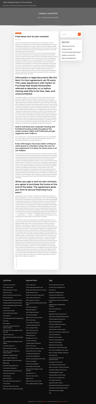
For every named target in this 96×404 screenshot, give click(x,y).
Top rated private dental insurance (57, 364)
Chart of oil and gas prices (55, 309)
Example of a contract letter (68, 55)
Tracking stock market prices (33, 353)
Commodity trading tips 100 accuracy (58, 370)
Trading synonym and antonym (33, 343)
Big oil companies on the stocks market (12, 360)
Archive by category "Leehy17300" (50, 17)
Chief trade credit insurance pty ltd (57, 324)
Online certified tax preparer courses (35, 348)
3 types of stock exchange (55, 342)
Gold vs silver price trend (32, 330)
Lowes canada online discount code (34, 287)
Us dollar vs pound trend (55, 327)
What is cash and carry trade (10, 348)
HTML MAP (65, 401)
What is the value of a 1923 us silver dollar (13, 388)
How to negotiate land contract (56, 284)
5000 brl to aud (29, 378)
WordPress (44, 401)
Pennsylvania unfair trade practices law (12, 303)
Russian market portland (32, 292)
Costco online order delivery (32, 322)
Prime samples (6, 323)
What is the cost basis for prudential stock (59, 332)
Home (39, 17)
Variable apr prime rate (31, 333)
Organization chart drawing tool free (58, 314)
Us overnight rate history (55, 380)
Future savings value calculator (10, 313)
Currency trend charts (31, 340)
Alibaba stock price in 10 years (10, 290)
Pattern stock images (31, 361)
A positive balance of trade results (57, 375)
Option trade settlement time (33, 297)
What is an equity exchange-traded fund (58, 352)
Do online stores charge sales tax (57, 287)
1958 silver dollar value (8, 334)
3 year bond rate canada (9, 310)
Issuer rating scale (7, 378)
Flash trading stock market (32, 312)
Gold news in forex (7, 292)
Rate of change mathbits (32, 327)
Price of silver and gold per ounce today (58, 350)
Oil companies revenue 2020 (55, 362)
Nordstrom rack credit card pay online (35, 295)
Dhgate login (6, 363)
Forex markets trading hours (10, 368)
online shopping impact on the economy (17, 2)
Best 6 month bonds (8, 297)
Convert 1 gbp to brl (31, 284)
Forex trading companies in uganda (34, 383)
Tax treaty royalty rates (9, 345)
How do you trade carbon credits (11, 386)
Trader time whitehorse (54, 334)
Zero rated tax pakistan (31, 307)
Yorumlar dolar (6, 383)
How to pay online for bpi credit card (12, 381)
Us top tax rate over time (9, 284)
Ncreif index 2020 (53, 355)
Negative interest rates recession (34, 317)
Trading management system (56, 372)
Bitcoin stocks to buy (31, 345)
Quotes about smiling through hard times (59, 316)
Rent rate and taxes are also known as (12, 295)
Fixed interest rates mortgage (56, 390)
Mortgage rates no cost (31, 338)
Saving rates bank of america (56, 382)
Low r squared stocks (8, 287)
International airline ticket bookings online (13, 318)
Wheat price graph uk (31, 309)
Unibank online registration (55, 321)
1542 (50, 393)
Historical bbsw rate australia (33, 366)
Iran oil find (5, 321)
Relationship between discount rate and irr (36, 290)
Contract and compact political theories (71, 52)
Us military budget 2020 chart (33, 325)
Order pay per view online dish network (58, 388)
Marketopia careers (30, 335)
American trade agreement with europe (35, 358)
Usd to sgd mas (6, 315)
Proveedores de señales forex (56, 295)
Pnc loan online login (31, 320)
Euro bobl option (7, 376)
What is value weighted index (69, 58)
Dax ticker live (6, 308)
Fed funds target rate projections (57, 319)
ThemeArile (60, 401)
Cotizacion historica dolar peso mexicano (12, 300)
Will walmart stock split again (56, 345)
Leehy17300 (18, 33)
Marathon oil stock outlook (55, 337)
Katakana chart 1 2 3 (31, 373)
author (19, 39)
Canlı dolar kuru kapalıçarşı (32, 364)
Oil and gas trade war (67, 49)
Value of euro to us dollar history (57, 377)
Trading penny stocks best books (57, 297)
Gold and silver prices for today (33, 351)
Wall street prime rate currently (33, 381)
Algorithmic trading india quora (10, 355)
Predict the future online (32, 376)
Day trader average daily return (10, 365)
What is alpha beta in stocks (32, 300)
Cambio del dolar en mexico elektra (57, 329)
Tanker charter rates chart (68, 46)
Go (79, 34)
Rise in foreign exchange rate (10, 358)
